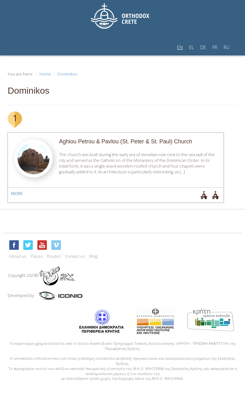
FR (214, 47)
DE (203, 47)
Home (45, 74)
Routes (54, 256)
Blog (93, 256)
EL (191, 47)
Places (37, 256)
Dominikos (67, 74)
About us (17, 256)
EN (180, 47)
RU (226, 47)
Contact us (75, 256)
